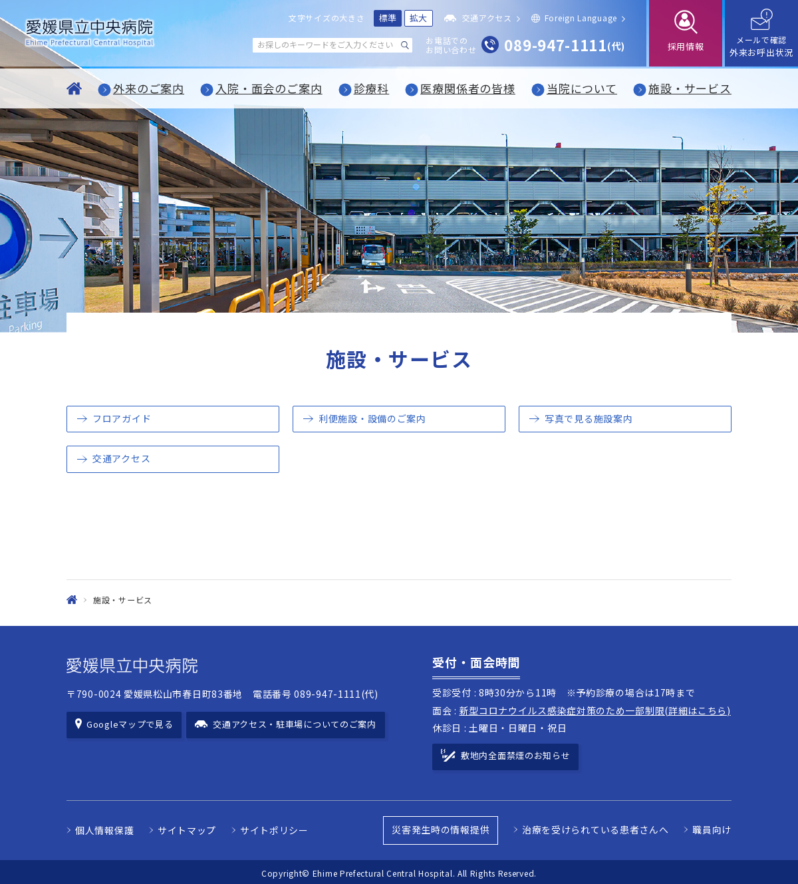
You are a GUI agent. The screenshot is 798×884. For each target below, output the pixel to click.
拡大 (419, 17)
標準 (388, 17)
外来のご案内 (148, 88)
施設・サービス (690, 88)
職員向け (712, 827)
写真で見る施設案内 (588, 418)
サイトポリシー (274, 828)
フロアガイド (121, 418)
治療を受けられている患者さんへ (595, 827)
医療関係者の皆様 (467, 88)
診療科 (372, 88)
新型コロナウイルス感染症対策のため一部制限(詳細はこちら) (595, 710)
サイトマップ (187, 828)
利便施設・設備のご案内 (372, 418)
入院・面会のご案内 (269, 88)
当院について (582, 88)
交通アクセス (121, 458)
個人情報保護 (104, 828)
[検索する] (405, 45)
